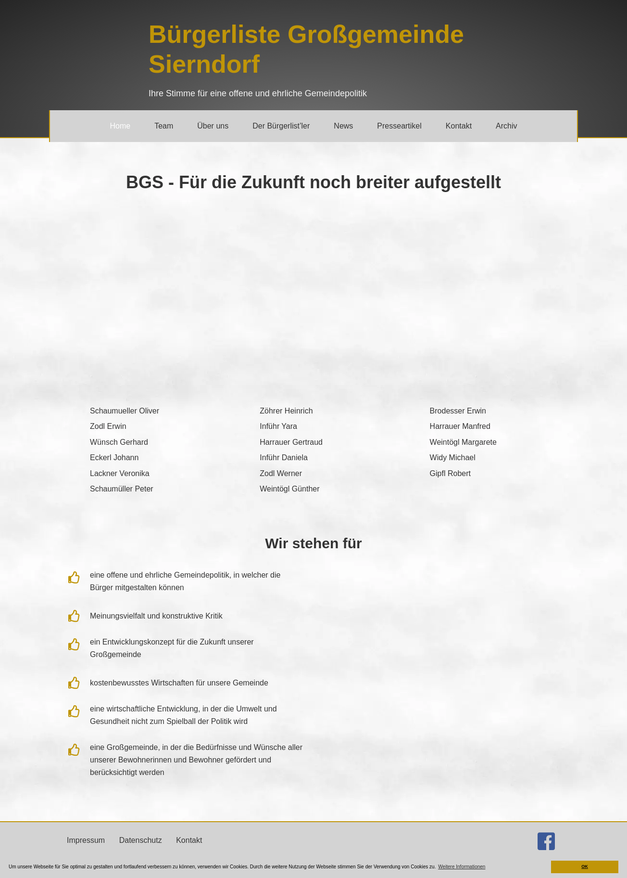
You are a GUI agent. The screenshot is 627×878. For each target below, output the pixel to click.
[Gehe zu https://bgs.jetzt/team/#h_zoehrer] (313, 410)
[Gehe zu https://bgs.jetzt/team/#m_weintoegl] (483, 442)
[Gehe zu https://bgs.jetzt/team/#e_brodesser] (483, 410)
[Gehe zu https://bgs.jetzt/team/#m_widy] (483, 457)
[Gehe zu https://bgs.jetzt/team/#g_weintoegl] (313, 488)
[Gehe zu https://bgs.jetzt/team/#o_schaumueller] (143, 410)
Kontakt (189, 840)
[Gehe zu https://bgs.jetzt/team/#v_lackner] (143, 473)
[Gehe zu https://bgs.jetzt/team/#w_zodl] (313, 473)
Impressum (86, 840)
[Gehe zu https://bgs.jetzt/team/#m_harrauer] (483, 426)
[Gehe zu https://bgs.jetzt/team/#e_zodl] (143, 426)
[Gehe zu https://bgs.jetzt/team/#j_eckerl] (143, 457)
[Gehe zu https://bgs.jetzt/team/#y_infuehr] (313, 426)
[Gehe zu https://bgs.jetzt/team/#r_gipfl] (483, 473)
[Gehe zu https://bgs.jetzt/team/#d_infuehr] (313, 457)
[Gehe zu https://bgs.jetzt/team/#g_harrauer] (313, 442)
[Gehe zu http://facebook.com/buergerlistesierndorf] (546, 843)
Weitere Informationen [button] (461, 866)
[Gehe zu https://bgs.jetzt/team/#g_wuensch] (143, 442)
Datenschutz (140, 840)
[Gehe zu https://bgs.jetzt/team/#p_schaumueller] (143, 488)
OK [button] (584, 866)
